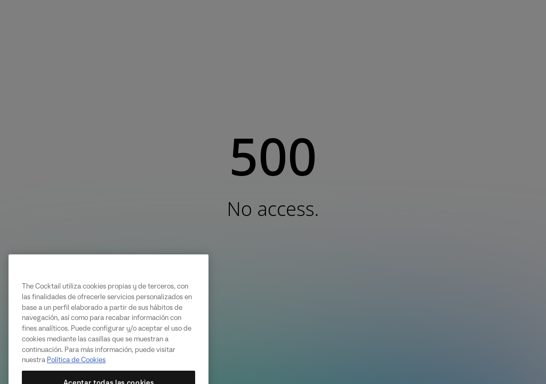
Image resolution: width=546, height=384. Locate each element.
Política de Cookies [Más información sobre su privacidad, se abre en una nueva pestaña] (76, 365)
